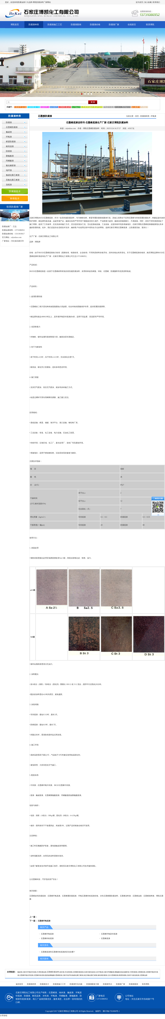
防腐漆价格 (95, 24)
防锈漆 (9, 151)
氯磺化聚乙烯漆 (13, 175)
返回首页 (19, 984)
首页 (137, 116)
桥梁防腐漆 (11, 142)
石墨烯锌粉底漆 (47, 938)
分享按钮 (3, 1016)
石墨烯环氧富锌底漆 (109, 934)
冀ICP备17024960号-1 (111, 1011)
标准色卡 (14, 198)
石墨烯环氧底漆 (44, 921)
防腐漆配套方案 (92, 984)
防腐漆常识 (107, 984)
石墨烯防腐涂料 (53, 972)
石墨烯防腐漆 (12, 127)
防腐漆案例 (76, 24)
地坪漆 (9, 170)
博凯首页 (15, 24)
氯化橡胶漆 (11, 165)
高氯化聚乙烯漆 (13, 180)
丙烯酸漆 (10, 161)
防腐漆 (9, 122)
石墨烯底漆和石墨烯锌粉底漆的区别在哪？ (58, 952)
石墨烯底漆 (105, 938)
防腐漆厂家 (114, 24)
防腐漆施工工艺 (55, 24)
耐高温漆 (10, 146)
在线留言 (132, 24)
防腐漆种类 (34, 24)
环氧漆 (9, 137)
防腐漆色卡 (15, 191)
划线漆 (9, 185)
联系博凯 (150, 24)
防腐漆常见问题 (76, 984)
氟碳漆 (9, 132)
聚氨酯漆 (10, 156)
